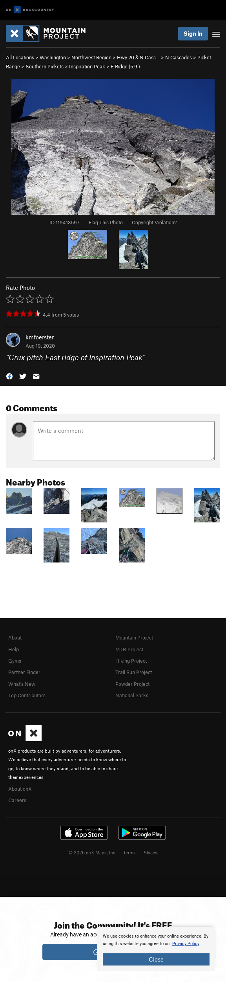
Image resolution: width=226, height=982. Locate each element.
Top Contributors (27, 695)
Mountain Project (134, 637)
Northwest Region (91, 57)
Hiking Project (131, 661)
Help (13, 649)
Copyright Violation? (154, 222)
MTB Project (129, 649)
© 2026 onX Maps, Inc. (93, 852)
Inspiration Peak (87, 66)
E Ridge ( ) (125, 66)
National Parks (131, 695)
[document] (156, 949)
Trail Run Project (133, 672)
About (15, 637)
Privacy (149, 852)
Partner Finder (24, 672)
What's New (21, 684)
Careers (17, 800)
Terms (129, 852)
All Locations (20, 57)
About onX (20, 789)
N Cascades (178, 57)
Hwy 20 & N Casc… (138, 57)
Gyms (14, 661)
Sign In (193, 33)
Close (156, 959)
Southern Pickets (45, 66)
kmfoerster (40, 337)
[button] (9, 375)
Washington (53, 57)
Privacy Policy (185, 943)
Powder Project (132, 684)
